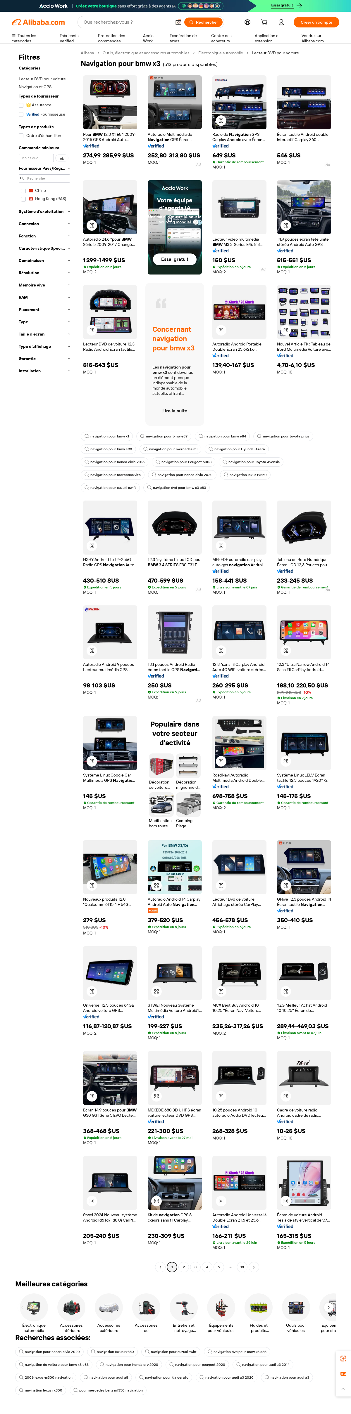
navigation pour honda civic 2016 (114, 462)
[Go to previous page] (160, 1267)
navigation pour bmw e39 (163, 436)
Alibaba (87, 53)
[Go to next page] (254, 1267)
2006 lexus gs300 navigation (46, 1377)
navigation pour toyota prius (283, 436)
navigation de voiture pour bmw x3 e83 (54, 1364)
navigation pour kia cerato (163, 1377)
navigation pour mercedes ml (170, 449)
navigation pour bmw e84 (222, 436)
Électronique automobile (220, 53)
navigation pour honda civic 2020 (182, 475)
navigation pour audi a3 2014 (263, 1364)
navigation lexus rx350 (245, 475)
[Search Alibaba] (127, 22)
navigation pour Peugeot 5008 (183, 462)
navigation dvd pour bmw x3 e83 (176, 487)
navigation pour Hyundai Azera (237, 449)
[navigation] (44, 661)
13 (242, 1267)
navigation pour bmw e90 (108, 449)
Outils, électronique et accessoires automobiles (146, 53)
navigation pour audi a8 (106, 1377)
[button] (178, 22)
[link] (343, 1358)
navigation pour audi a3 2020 (226, 1377)
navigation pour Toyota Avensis (251, 462)
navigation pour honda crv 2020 (129, 1364)
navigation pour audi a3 (287, 1377)
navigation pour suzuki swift (110, 487)
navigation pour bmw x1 (107, 436)
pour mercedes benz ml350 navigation (108, 1390)
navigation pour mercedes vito (113, 475)
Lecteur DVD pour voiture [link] (275, 53)
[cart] (265, 23)
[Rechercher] (203, 22)
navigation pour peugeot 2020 (197, 1364)
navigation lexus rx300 (40, 1390)
